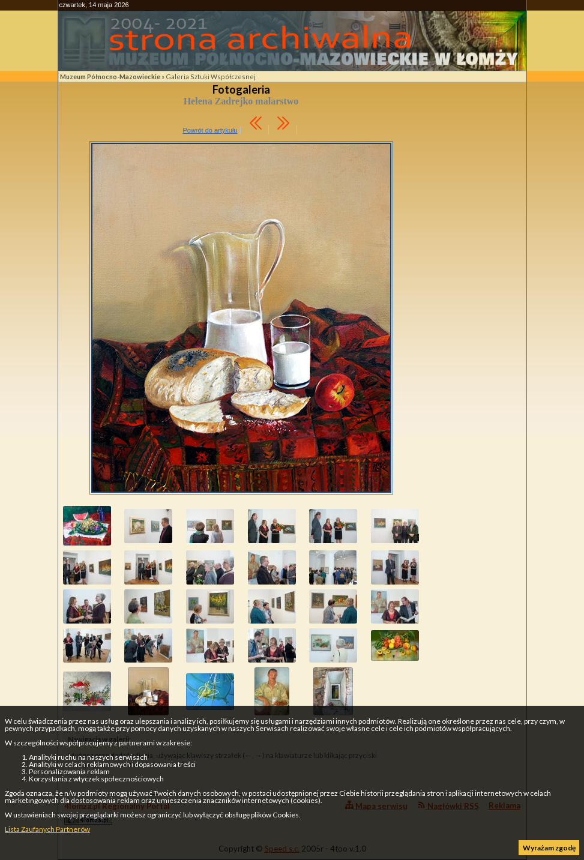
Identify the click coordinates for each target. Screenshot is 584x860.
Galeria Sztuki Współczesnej (211, 76)
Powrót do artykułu (209, 130)
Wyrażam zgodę (549, 847)
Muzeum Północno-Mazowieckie (110, 76)
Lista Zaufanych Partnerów (47, 829)
